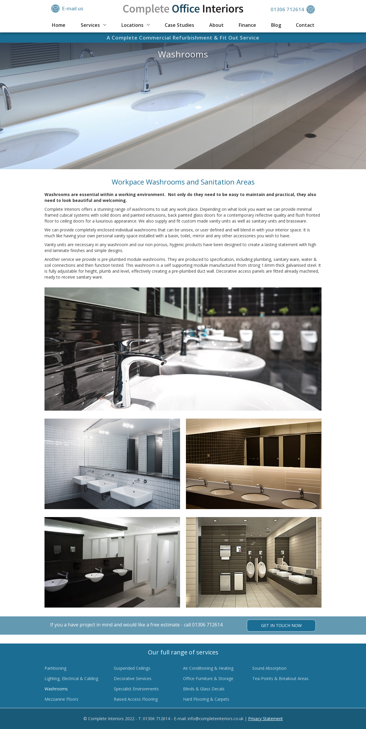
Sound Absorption (269, 668)
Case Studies (179, 25)
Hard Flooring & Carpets (206, 699)
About (216, 25)
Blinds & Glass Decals (204, 689)
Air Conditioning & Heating (208, 668)
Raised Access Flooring (136, 699)
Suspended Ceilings (132, 668)
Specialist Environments (136, 689)
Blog (276, 25)
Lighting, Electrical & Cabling (71, 678)
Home (58, 25)
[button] (93, 24)
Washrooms (56, 689)
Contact (305, 25)
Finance (247, 25)
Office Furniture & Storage (208, 678)
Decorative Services (132, 678)
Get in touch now (281, 625)
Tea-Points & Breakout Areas (280, 678)
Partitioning (55, 668)
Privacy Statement (265, 718)
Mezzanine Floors (61, 699)
